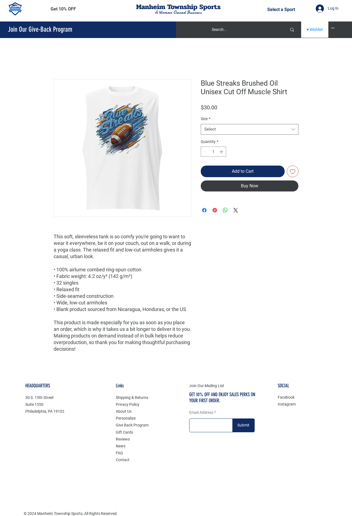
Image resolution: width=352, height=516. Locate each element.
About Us (123, 411)
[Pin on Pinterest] (214, 210)
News (120, 446)
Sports (210, 6)
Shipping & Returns (132, 397)
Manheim (151, 6)
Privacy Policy (127, 404)
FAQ (119, 453)
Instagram (287, 404)
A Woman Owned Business (178, 12)
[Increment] (221, 151)
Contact (123, 460)
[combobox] (249, 129)
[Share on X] (235, 210)
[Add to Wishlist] (292, 171)
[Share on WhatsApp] (225, 210)
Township (182, 6)
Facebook (286, 397)
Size (205, 119)
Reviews (123, 439)
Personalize (126, 418)
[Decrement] (205, 151)
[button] (63, 9)
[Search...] (242, 29)
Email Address (201, 412)
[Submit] (243, 425)
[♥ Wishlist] (314, 29)
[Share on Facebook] (204, 210)
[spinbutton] (213, 151)
